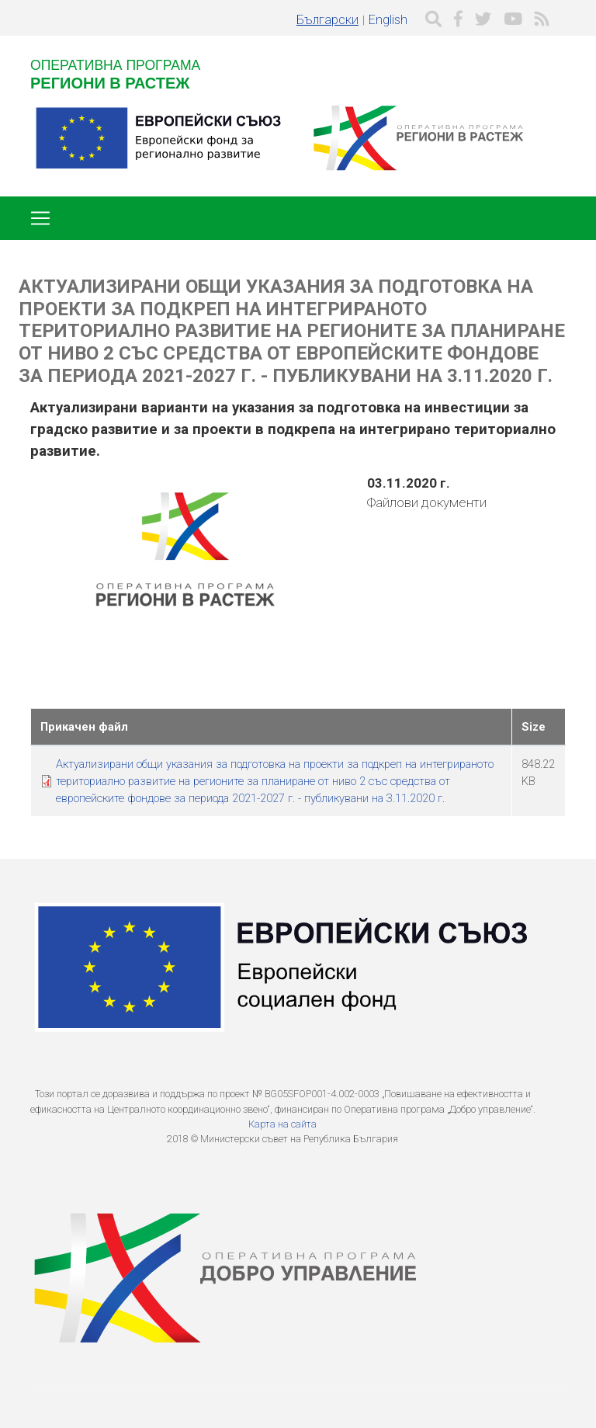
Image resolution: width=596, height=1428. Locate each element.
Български (327, 19)
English (388, 19)
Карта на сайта (282, 1124)
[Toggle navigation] (40, 218)
